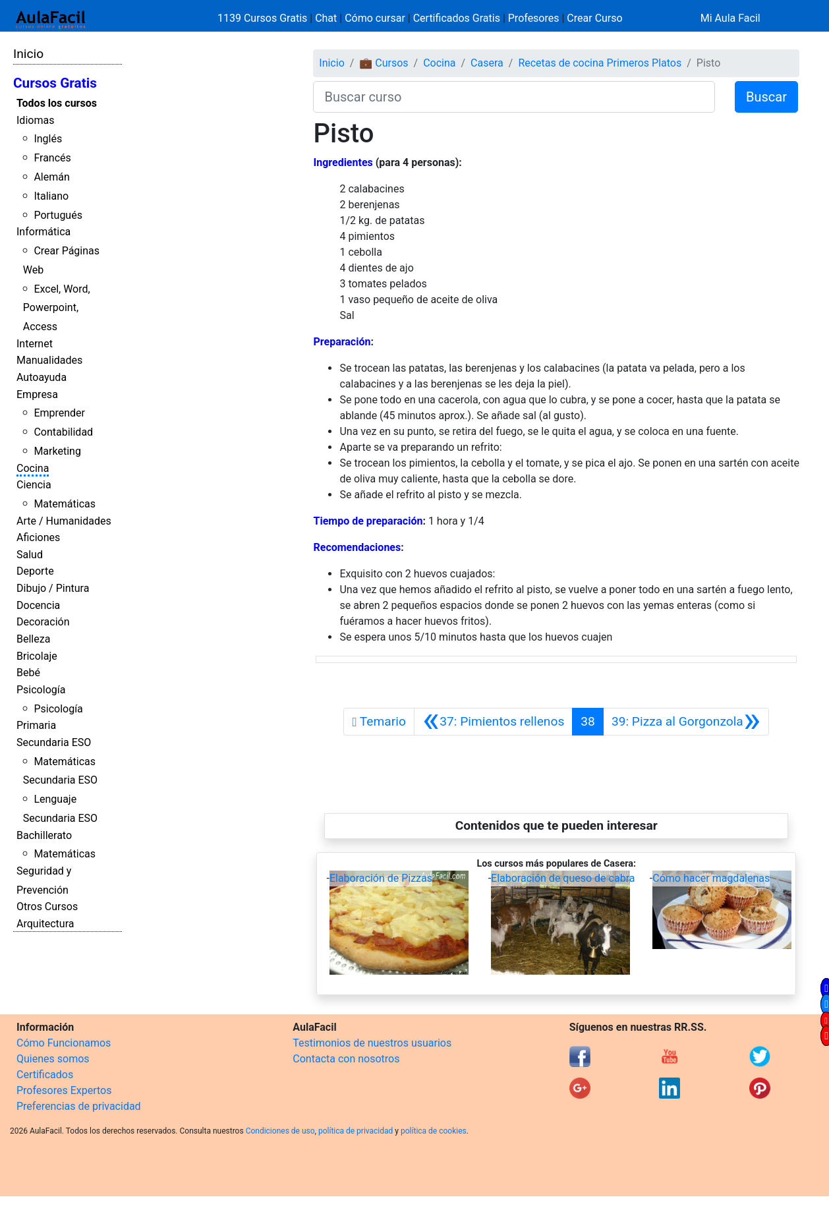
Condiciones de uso (280, 1131)
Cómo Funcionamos (63, 1043)
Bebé (28, 672)
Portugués (58, 215)
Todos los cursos (56, 103)
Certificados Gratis (456, 18)
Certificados (44, 1074)
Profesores (533, 18)
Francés (52, 158)
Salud (29, 554)
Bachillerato (44, 835)
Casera (487, 63)
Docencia (38, 605)
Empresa (37, 394)
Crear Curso (594, 18)
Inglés (48, 138)
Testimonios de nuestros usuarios (372, 1043)
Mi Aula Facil (730, 18)
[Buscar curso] (514, 97)
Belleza (33, 639)
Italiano (51, 196)
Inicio (28, 53)
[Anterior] (493, 722)
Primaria (36, 725)
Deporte (35, 571)
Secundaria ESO (53, 742)
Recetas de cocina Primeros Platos (599, 63)
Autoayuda (41, 377)
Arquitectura (45, 923)
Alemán (51, 177)
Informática (43, 231)
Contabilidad (63, 432)
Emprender (59, 413)
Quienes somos (53, 1059)
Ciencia (33, 484)
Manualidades (49, 360)
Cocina (32, 468)
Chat (326, 18)
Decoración (43, 622)
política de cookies (434, 1131)
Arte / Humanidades (63, 521)
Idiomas (35, 120)
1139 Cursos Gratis (263, 18)
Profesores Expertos (63, 1090)
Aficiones (38, 537)
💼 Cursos (383, 63)
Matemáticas (65, 504)
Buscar (766, 97)
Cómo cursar (375, 18)
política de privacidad (355, 1131)
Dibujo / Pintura (52, 588)
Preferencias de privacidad (78, 1106)
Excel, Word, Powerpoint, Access (56, 308)
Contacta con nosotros (346, 1059)
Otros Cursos (47, 906)
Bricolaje (36, 656)
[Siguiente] (686, 722)
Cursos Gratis (55, 83)
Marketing (57, 451)
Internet (34, 343)
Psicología (40, 689)
